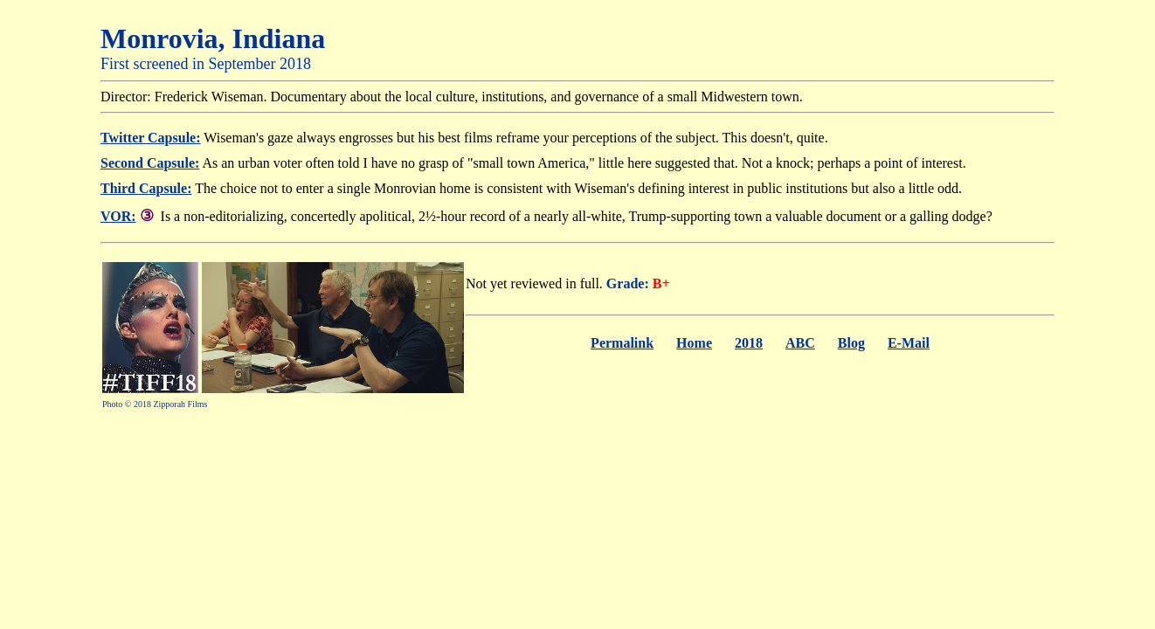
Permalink (622, 342)
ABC (800, 342)
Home (694, 342)
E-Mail (909, 342)
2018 (749, 342)
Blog (851, 342)
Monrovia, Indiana (212, 38)
